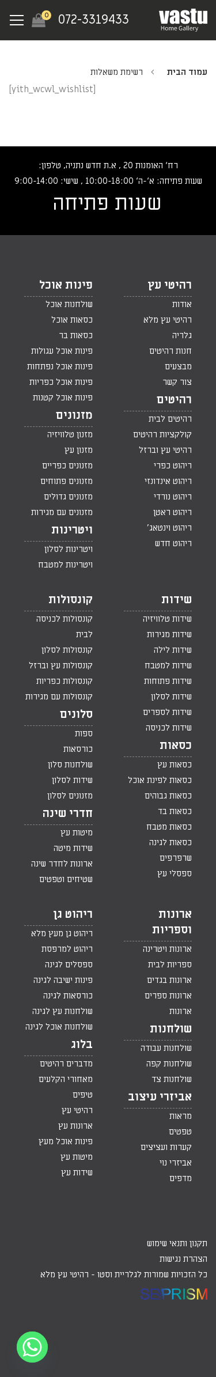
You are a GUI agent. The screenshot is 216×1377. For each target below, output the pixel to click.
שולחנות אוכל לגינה (59, 1026)
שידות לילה (173, 650)
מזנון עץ (79, 450)
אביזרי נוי (176, 1162)
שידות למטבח (168, 665)
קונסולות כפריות (64, 681)
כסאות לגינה (170, 842)
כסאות (176, 745)
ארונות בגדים (169, 980)
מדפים (180, 1178)
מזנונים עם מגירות (62, 512)
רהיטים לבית (170, 419)
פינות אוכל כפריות (61, 382)
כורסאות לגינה (68, 995)
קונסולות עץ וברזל (61, 665)
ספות (84, 733)
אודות (182, 304)
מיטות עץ (76, 832)
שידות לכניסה (169, 727)
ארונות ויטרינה (167, 949)
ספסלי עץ (174, 873)
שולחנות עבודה (166, 1048)
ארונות (180, 1011)
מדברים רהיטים (66, 1063)
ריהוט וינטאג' (169, 528)
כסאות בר (76, 335)
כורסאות (78, 749)
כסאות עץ (174, 764)
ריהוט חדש (173, 543)
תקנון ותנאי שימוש (177, 1243)
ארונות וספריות (172, 922)
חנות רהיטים (170, 351)
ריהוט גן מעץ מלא (62, 933)
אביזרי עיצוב (160, 1097)
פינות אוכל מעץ (66, 1141)
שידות (176, 599)
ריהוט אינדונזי (168, 481)
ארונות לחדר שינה (62, 863)
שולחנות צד (171, 1079)
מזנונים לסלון (70, 795)
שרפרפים (176, 858)
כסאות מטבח (169, 827)
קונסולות (70, 599)
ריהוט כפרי (173, 465)
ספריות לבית (170, 964)
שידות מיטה (73, 848)
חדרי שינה (68, 813)
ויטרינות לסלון (68, 549)
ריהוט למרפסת (67, 949)
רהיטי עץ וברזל (165, 450)
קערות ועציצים (166, 1147)
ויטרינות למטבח (65, 564)
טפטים (180, 1131)
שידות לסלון (171, 696)
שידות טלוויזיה (167, 619)
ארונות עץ (75, 1126)
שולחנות (171, 1029)
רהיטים (174, 399)
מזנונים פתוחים (66, 481)
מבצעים (178, 366)
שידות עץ (77, 1172)
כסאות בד (175, 811)
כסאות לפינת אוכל (160, 780)
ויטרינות (72, 530)
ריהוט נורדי (173, 496)
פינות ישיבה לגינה (63, 980)
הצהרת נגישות (183, 1259)
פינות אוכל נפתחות (60, 366)
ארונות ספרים (168, 995)
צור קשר (177, 382)
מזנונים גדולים (68, 496)
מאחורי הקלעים (66, 1079)
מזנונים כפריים (67, 465)
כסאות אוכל (72, 320)
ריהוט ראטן (172, 512)
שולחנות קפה (169, 1063)
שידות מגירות (169, 634)
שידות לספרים (167, 712)
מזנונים (74, 415)
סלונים (76, 714)
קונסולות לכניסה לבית (64, 626)
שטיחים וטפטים (66, 879)
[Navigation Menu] (17, 20)
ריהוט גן (73, 914)
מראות (180, 1116)
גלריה (182, 335)
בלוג (82, 1044)
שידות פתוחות (168, 681)
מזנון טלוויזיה (70, 434)
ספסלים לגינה (69, 964)
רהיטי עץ (169, 285)
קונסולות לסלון (67, 650)
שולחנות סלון (70, 764)
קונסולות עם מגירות (59, 696)
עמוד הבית (187, 72)
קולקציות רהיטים (162, 434)
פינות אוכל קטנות (63, 397)
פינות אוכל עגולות (62, 351)
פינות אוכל (66, 285)
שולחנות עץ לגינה (62, 1011)
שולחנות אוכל (69, 304)
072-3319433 (93, 20)
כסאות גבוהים (168, 795)
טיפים (83, 1094)
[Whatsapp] (32, 1347)
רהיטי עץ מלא (167, 320)
